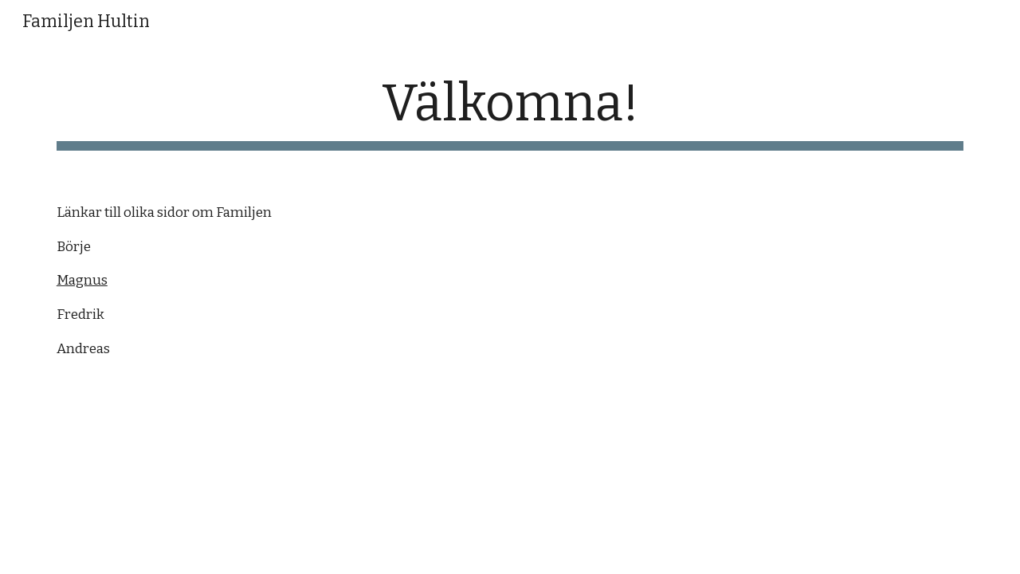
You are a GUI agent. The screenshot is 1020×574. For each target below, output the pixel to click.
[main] (510, 112)
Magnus (82, 280)
